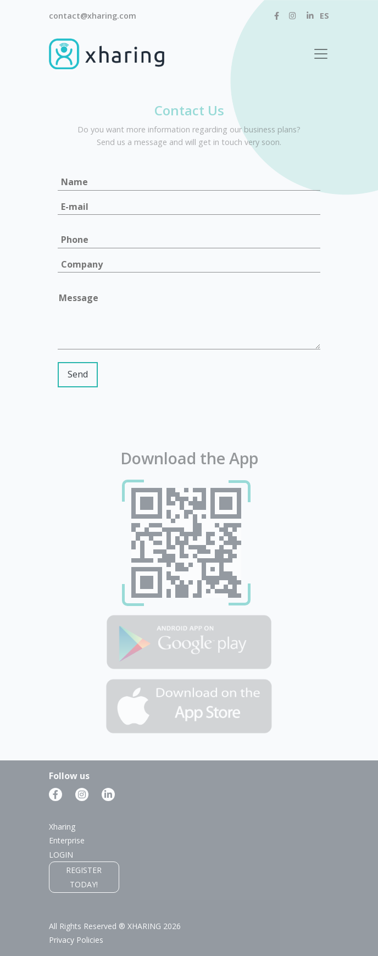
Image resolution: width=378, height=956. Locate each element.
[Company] (189, 265)
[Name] (189, 183)
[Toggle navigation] (321, 53)
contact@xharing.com (92, 15)
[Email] (189, 207)
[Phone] (189, 240)
